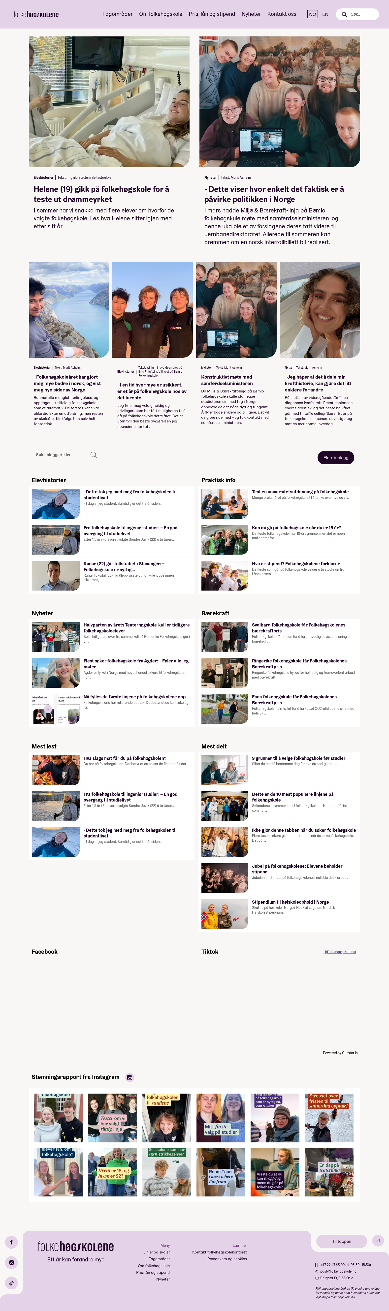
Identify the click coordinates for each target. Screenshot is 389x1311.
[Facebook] (11, 1242)
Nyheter (251, 13)
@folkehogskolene (340, 951)
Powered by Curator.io (340, 1053)
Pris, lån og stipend (212, 13)
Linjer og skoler (156, 1252)
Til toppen (341, 1241)
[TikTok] (11, 1283)
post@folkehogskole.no (338, 1271)
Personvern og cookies (227, 1258)
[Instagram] (11, 1262)
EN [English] (325, 14)
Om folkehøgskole (160, 13)
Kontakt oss (281, 13)
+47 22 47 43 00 (332, 1265)
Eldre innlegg (336, 457)
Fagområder (117, 13)
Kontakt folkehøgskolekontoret (219, 1252)
